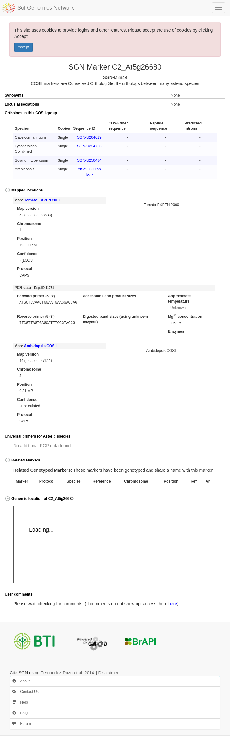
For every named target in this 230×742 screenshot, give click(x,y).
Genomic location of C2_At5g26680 (39, 499)
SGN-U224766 (89, 146)
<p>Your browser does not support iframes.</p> (121, 544)
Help (20, 702)
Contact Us (25, 692)
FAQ (20, 713)
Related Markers (22, 460)
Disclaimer (108, 672)
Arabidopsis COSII (40, 346)
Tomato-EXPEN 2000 (42, 200)
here (172, 603)
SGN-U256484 (89, 160)
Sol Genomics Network (45, 8)
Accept (23, 47)
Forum (21, 724)
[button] (214, 113)
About (21, 681)
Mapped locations (24, 190)
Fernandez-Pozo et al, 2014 (67, 672)
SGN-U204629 (89, 137)
